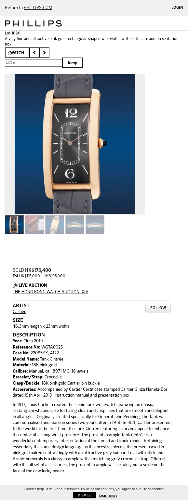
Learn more (108, 495)
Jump (72, 63)
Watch (17, 53)
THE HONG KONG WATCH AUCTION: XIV (50, 292)
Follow (158, 308)
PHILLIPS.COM (38, 8)
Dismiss (84, 495)
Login (177, 8)
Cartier (19, 312)
